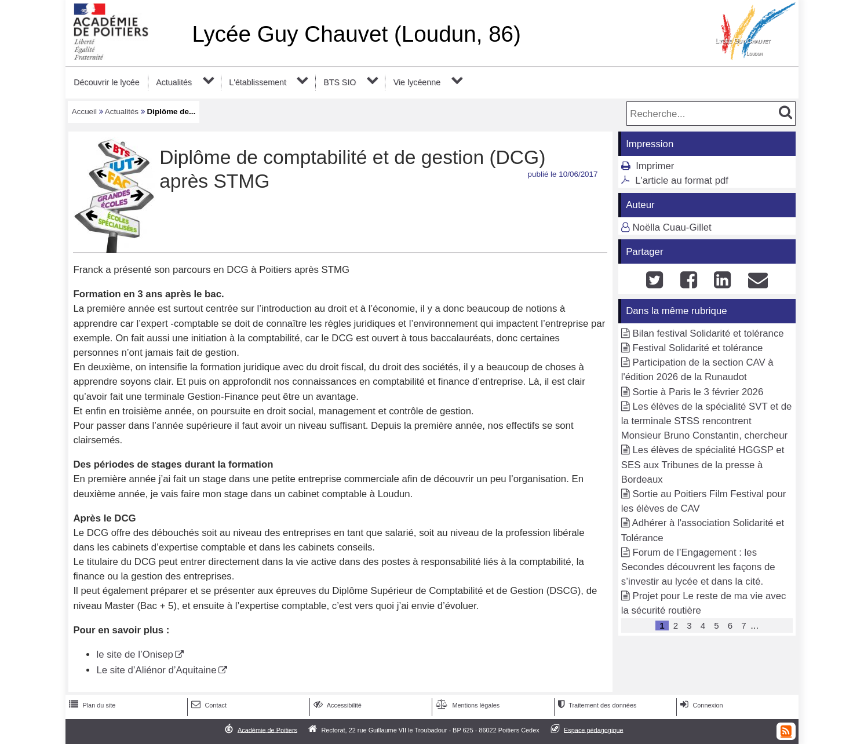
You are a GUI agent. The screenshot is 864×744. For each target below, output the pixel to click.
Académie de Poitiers (267, 729)
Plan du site (91, 705)
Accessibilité (336, 705)
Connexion (700, 705)
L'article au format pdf (681, 180)
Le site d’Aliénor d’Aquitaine (156, 670)
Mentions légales (466, 705)
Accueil (84, 111)
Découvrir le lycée (106, 82)
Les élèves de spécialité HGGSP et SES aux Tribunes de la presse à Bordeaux (702, 464)
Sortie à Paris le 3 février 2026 (697, 391)
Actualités (174, 82)
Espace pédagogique (594, 729)
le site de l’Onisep (134, 654)
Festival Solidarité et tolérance (697, 347)
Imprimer (655, 166)
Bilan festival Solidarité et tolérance (707, 333)
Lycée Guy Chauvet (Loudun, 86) (356, 33)
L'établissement (257, 82)
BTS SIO (339, 82)
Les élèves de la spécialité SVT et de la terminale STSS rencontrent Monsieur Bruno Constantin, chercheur (706, 421)
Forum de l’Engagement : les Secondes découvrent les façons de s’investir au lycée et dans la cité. (698, 567)
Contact (208, 705)
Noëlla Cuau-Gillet (671, 227)
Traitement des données (596, 705)
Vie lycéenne (416, 82)
